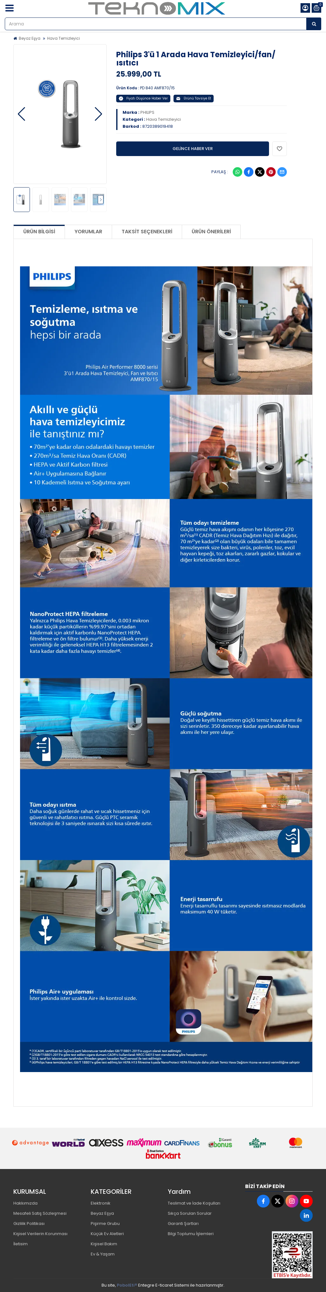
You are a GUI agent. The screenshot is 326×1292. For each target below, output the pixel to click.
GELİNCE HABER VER (193, 149)
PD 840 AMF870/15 (157, 88)
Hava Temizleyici (63, 38)
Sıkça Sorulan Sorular (190, 1213)
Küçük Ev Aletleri (107, 1234)
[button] (21, 114)
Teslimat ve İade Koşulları (194, 1203)
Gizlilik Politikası (29, 1223)
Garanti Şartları (183, 1223)
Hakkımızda (25, 1203)
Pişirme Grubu (105, 1223)
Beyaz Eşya (29, 38)
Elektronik (100, 1203)
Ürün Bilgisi (39, 231)
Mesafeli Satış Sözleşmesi (40, 1213)
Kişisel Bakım (104, 1244)
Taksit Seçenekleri (147, 231)
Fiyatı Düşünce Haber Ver (143, 98)
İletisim (20, 1244)
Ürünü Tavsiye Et (193, 98)
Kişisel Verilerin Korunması (40, 1234)
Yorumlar (88, 231)
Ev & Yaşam (103, 1254)
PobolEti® (127, 1285)
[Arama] (314, 23)
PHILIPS (147, 112)
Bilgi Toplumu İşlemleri (191, 1234)
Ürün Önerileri (211, 231)
